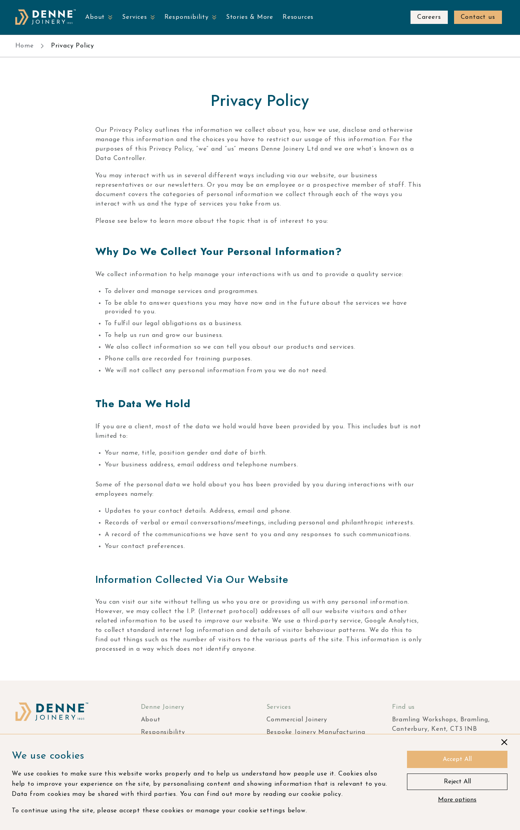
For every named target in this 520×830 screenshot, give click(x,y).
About (95, 17)
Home (24, 46)
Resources (298, 17)
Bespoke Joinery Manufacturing (315, 732)
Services (134, 17)
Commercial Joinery (296, 720)
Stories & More (249, 17)
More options (457, 800)
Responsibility (186, 17)
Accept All (457, 759)
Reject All (457, 782)
